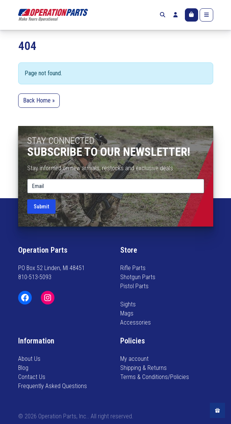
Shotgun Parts (137, 277)
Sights (128, 304)
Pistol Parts (134, 286)
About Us (29, 358)
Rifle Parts (133, 268)
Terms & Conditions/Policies (154, 377)
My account (134, 358)
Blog (23, 367)
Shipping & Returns (143, 367)
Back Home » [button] (39, 100)
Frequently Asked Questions (52, 386)
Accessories (135, 322)
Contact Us (31, 377)
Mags (126, 313)
